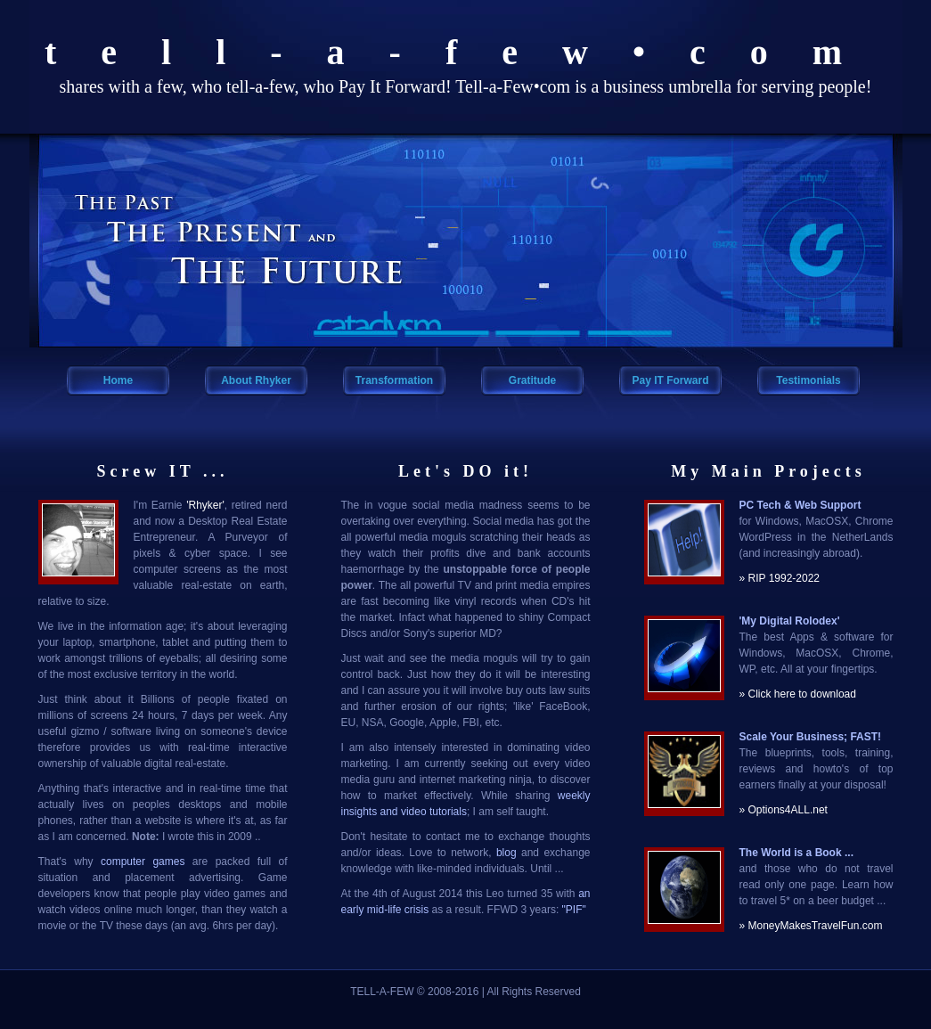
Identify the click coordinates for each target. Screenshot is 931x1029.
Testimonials (808, 380)
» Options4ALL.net (783, 810)
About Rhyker (256, 380)
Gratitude (532, 380)
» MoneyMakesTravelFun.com (811, 925)
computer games (142, 861)
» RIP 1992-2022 (780, 578)
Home (118, 380)
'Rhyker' (205, 505)
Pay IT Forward (670, 380)
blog (506, 852)
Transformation (394, 380)
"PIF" (574, 909)
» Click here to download (797, 694)
